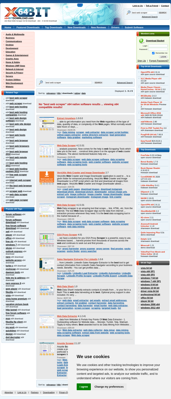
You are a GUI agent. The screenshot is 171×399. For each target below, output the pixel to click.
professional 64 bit (150, 294)
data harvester (85, 305)
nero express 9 (13, 283)
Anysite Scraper (65, 343)
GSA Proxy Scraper (67, 234)
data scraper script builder (114, 132)
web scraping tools (77, 164)
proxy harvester (70, 248)
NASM (144, 198)
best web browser (19, 140)
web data (67, 300)
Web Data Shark (65, 286)
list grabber (81, 303)
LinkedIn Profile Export (105, 276)
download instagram (111, 189)
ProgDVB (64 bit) (149, 134)
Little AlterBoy (147, 185)
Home (8, 27)
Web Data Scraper (66, 145)
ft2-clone (145, 217)
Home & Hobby (13, 62)
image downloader (113, 194)
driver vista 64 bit (150, 291)
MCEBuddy (146, 96)
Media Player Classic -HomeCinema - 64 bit (151, 88)
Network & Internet (14, 69)
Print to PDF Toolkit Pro (152, 128)
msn (8, 318)
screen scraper (82, 308)
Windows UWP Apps (15, 66)
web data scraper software (95, 159)
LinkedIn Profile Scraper (79, 276)
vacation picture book (17, 304)
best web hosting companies (16, 113)
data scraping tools (77, 162)
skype (9, 248)
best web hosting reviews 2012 (16, 170)
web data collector (92, 330)
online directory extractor (95, 135)
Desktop (10, 45)
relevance (51, 93)
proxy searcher (89, 251)
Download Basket (155, 40)
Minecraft (145, 245)
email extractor (81, 300)
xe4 (7, 231)
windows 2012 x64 (150, 307)
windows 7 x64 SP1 (151, 281)
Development (12, 48)
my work (10, 327)
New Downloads (77, 27)
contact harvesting (67, 305)
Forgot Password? (159, 60)
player (9, 235)
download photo (65, 192)
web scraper (16, 103)
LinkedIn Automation (110, 273)
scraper (80, 132)
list (119, 308)
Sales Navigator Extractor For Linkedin (77, 259)
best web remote (18, 157)
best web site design (20, 124)
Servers (9, 76)
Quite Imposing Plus (150, 232)
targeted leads (109, 308)
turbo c (9, 265)
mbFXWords (146, 122)
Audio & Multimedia (15, 34)
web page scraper (19, 200)
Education (10, 52)
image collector (78, 194)
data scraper (63, 335)
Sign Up (141, 60)
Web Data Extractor (67, 316)
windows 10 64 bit (150, 288)
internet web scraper (20, 180)
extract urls (63, 194)
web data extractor (118, 305)
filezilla (9, 292)
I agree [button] (84, 386)
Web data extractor (72, 330)
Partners (34, 392)
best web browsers (19, 146)
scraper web (16, 191)
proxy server (103, 248)
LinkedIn (66, 273)
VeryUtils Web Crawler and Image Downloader (81, 172)
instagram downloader (78, 197)
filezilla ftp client (14, 322)
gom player (11, 289)
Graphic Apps (12, 59)
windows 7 (11, 245)
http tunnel (11, 310)
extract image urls (117, 192)
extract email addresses (114, 300)
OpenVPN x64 (147, 72)
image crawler (94, 194)
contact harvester (97, 303)
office (9, 238)
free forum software (16, 313)
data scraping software (69, 332)
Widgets (9, 87)
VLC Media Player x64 (151, 78)
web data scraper (19, 194)
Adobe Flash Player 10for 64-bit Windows (151, 103)
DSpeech (145, 192)
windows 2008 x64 (150, 304)
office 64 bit (147, 298)
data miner (109, 330)
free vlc (9, 241)
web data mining (76, 226)
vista (8, 295)
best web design (18, 129)
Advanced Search (150, 17)
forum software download (13, 221)
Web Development (14, 83)
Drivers (115, 27)
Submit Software (134, 27)
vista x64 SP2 (148, 274)
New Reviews (98, 27)
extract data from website (95, 332)
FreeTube (145, 155)
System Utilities (13, 80)
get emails (95, 300)
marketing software (92, 137)
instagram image (99, 197)
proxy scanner (87, 248)
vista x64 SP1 (148, 271)
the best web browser (21, 185)
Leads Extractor (65, 365)
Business (10, 38)
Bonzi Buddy (147, 162)
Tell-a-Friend (152, 6)
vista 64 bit (146, 268)
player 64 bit (147, 301)
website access (14, 260)
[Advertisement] (59, 55)
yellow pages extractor (69, 135)
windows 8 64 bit (149, 284)
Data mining (68, 132)
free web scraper (18, 174)
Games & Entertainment (17, 55)
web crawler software (100, 162)
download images (90, 189)
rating (77, 93)
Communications (14, 41)
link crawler (116, 197)
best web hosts (17, 135)
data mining (122, 330)
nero (8, 257)
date (84, 93)
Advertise (9, 392)
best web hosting (19, 107)
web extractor (92, 132)
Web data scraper (71, 221)
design (9, 334)
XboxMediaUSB (148, 211)
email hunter (100, 305)
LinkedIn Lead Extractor (85, 273)
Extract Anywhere (66, 118)
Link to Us (138, 6)
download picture (84, 192)
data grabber (74, 137)
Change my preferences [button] (109, 386)
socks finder (73, 251)
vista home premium (16, 299)
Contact (165, 6)
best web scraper (19, 98)
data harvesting (116, 303)
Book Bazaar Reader (150, 168)
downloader (101, 192)
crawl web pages (71, 189)
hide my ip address (16, 278)
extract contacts (65, 303)
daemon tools (13, 272)
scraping (96, 308)
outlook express (14, 251)
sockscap (11, 269)
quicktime (11, 330)
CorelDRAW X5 (148, 177)
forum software (13, 214)
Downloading (48, 392)
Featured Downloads (28, 27)
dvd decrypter (13, 337)
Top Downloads (53, 27)
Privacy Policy (65, 392)
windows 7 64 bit (149, 278)
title (59, 93)
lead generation (65, 308)
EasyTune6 (146, 141)
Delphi (144, 239)
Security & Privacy (14, 73)
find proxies (117, 248)
